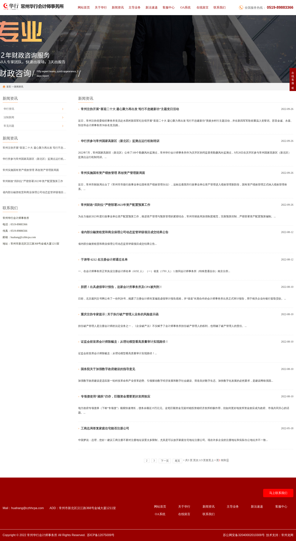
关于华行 (101, 7)
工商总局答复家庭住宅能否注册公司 (105, 428)
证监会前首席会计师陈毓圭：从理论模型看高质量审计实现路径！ (124, 341)
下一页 (165, 460)
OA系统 (185, 7)
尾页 (177, 460)
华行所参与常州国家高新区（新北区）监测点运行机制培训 (34, 158)
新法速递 (152, 7)
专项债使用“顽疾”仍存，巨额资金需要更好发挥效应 (115, 396)
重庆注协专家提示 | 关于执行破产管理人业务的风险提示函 (120, 314)
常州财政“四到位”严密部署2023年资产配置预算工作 (33, 181)
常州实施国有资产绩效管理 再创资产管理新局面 (31, 170)
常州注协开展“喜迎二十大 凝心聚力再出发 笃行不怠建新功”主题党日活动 (34, 147)
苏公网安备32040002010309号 (244, 535)
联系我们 (220, 7)
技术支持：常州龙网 (279, 535)
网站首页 (84, 7)
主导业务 (135, 7)
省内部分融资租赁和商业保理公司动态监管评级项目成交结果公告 (34, 192)
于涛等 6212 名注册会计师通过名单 (104, 259)
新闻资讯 (118, 7)
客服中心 (169, 7)
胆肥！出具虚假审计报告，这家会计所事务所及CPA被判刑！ (121, 287)
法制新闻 (9, 117)
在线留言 (203, 7)
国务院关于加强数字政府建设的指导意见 (108, 369)
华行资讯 (9, 108)
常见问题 (9, 125)
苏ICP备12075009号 (101, 535)
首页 (8, 86)
